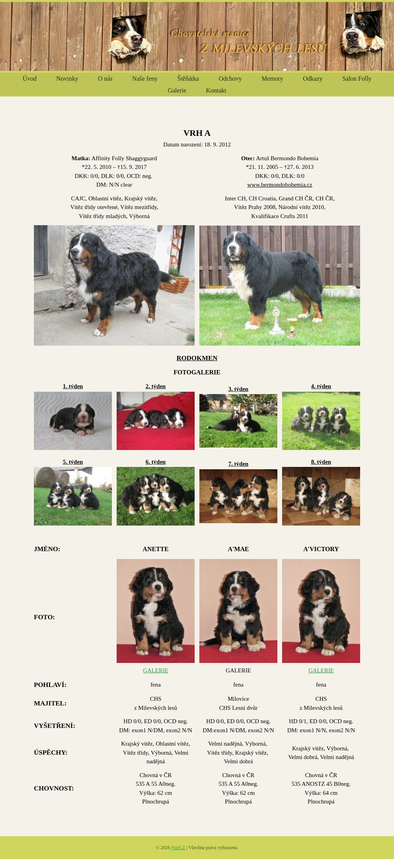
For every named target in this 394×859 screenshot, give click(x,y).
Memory (272, 78)
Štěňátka (188, 78)
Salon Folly (357, 78)
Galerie (177, 90)
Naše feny (145, 78)
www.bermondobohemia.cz (279, 184)
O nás (105, 78)
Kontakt (216, 90)
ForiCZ (178, 847)
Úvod (29, 78)
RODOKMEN (197, 358)
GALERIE (155, 670)
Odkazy (313, 78)
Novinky (67, 78)
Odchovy (230, 78)
